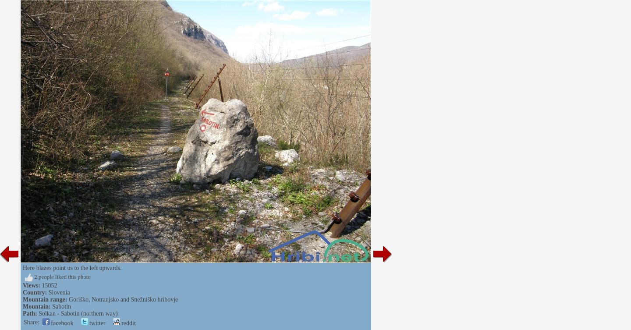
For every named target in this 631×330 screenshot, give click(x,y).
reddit (124, 323)
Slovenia (59, 292)
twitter (93, 323)
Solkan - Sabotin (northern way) (78, 313)
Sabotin (61, 306)
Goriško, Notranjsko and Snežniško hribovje (123, 299)
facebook (58, 323)
